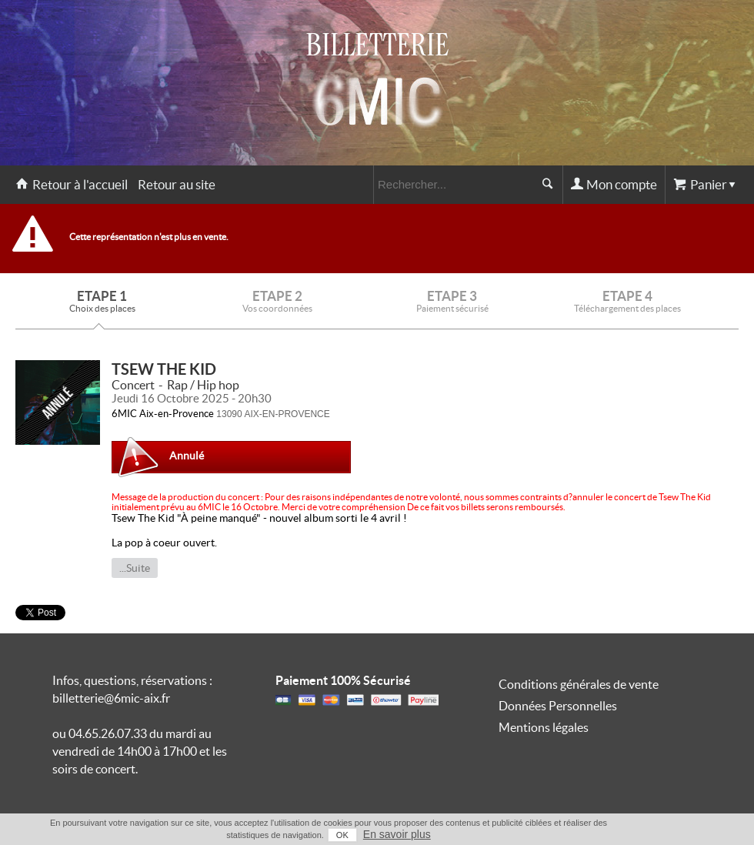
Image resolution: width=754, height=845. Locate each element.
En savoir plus (397, 834)
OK (342, 835)
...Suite (134, 568)
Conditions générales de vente (579, 684)
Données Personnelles (558, 706)
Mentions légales (544, 727)
